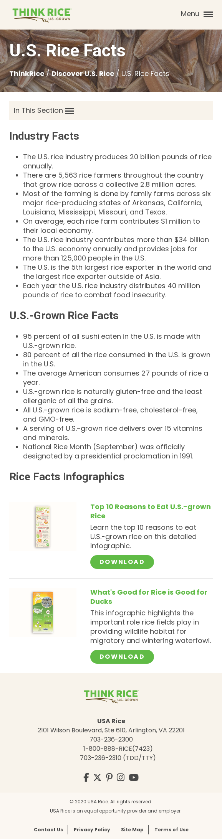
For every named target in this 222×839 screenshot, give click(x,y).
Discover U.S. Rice (83, 73)
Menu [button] (197, 14)
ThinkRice (27, 73)
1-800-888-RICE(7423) (118, 748)
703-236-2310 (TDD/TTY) (118, 757)
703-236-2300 (111, 739)
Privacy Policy (92, 829)
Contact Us (48, 829)
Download (126, 561)
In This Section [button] (44, 110)
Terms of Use (171, 829)
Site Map (132, 829)
